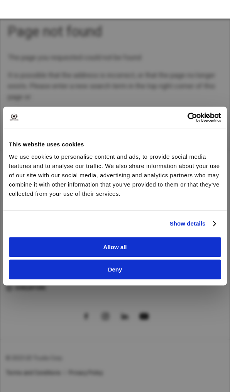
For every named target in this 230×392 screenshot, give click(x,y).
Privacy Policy (86, 373)
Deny (115, 269)
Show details (188, 223)
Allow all (115, 247)
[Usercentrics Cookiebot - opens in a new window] (187, 117)
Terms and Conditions (33, 373)
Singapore (30, 288)
